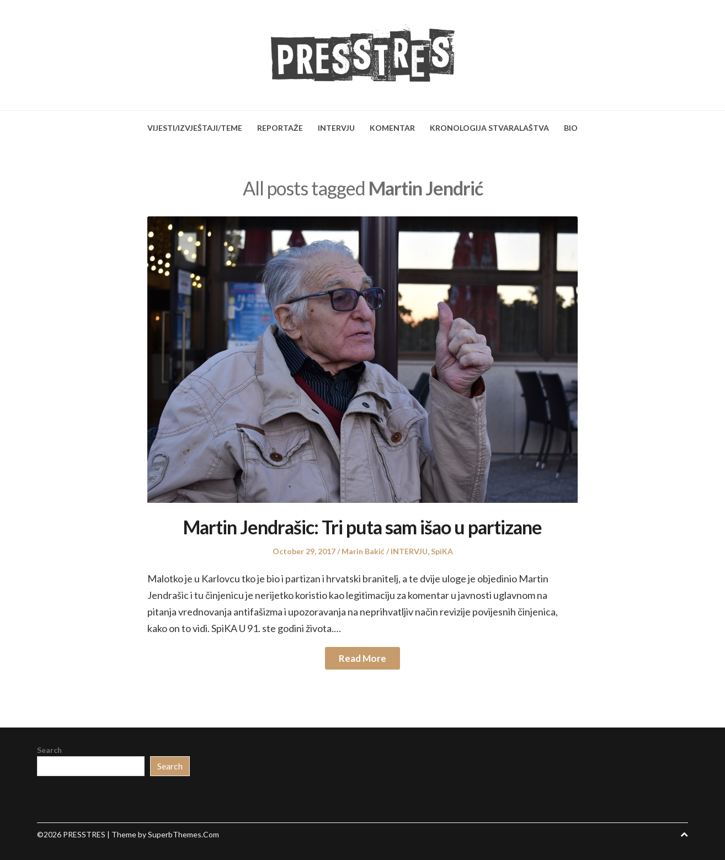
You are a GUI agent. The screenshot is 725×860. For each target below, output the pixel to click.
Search (49, 750)
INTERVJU (336, 127)
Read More (362, 658)
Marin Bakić (363, 551)
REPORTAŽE (280, 127)
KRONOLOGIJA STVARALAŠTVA (489, 127)
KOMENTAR (392, 127)
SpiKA (442, 551)
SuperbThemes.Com (183, 834)
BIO (571, 127)
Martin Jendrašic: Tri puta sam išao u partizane (362, 527)
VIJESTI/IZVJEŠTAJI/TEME (194, 127)
